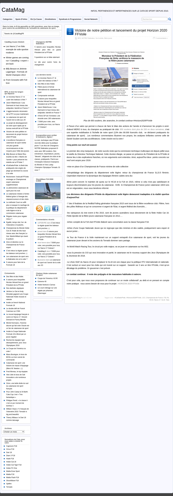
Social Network (91, 19)
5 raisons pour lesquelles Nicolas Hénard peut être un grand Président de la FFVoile (48, 49)
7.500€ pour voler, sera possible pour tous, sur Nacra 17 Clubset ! (49, 124)
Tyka (167, 300)
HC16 (151, 300)
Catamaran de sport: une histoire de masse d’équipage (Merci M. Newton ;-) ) (17, 365)
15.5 (143, 297)
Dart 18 (9, 452)
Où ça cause (36, 19)
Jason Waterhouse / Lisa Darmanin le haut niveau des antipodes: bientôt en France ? (17, 105)
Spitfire (8, 484)
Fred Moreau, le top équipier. (17, 372)
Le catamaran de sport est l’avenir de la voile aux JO (49, 262)
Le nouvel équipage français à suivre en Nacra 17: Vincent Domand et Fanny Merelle (17, 317)
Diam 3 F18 (10, 456)
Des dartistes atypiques (15, 288)
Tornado (9, 487)
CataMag (13, 10)
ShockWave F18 (12, 481)
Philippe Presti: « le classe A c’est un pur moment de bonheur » (16, 403)
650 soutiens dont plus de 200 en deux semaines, (142, 129)
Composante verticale (46, 96)
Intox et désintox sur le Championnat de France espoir (15, 244)
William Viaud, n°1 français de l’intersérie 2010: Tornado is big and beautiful (17, 411)
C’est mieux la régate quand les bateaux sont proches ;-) (49, 225)
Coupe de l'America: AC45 (47, 278)
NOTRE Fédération (88, 38)
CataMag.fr (78, 297)
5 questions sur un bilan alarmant (47, 57)
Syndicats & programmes (70, 19)
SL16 (163, 300)
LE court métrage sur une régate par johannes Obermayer (47, 290)
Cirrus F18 (10, 449)
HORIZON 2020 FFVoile (128, 283)
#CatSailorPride (120, 297)
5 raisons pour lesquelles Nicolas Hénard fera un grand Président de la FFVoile (17, 282)
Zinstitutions (50, 19)
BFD (79, 38)
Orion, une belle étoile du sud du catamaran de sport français (17, 386)
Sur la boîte (99, 38)
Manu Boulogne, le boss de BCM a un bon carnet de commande (16, 357)
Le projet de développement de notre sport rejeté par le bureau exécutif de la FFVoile (17, 125)
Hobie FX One (11, 468)
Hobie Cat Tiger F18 (13, 465)
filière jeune (108, 38)
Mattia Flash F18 (12, 477)
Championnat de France (154, 297)
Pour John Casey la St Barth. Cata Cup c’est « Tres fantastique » (17, 394)
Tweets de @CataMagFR (14, 34)
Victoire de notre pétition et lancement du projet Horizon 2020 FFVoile (121, 32)
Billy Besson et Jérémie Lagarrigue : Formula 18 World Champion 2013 (16, 72)
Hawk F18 (10, 459)
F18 (165, 297)
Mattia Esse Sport (13, 471)
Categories (7, 19)
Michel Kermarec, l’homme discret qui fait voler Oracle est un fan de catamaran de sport (17, 325)
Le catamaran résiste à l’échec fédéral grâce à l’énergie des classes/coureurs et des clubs (17, 196)
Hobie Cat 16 (11, 462)
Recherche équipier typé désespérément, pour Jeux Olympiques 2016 (16, 342)
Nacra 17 (157, 300)
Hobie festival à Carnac (46, 285)
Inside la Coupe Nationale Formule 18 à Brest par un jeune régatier (16, 334)
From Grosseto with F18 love (16, 81)
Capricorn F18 (11, 446)
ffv (168, 297)
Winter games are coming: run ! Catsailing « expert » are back (17, 60)
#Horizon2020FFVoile (133, 297)
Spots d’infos (21, 19)
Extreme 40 (42, 281)
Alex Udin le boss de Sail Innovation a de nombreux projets (16, 377)
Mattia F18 (10, 474)
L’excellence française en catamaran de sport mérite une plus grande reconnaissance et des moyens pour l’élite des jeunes (17, 145)
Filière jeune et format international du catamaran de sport (49, 89)
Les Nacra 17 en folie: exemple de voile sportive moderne (17, 49)
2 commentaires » (162, 38)
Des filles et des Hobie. (15, 277)
